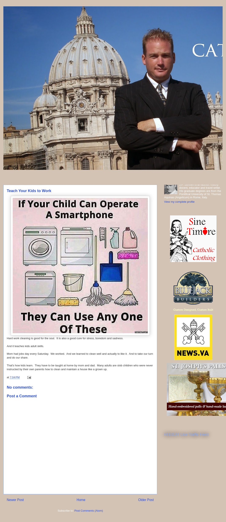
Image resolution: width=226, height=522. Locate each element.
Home (81, 500)
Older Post (146, 500)
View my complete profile (179, 201)
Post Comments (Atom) (88, 510)
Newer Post (15, 500)
